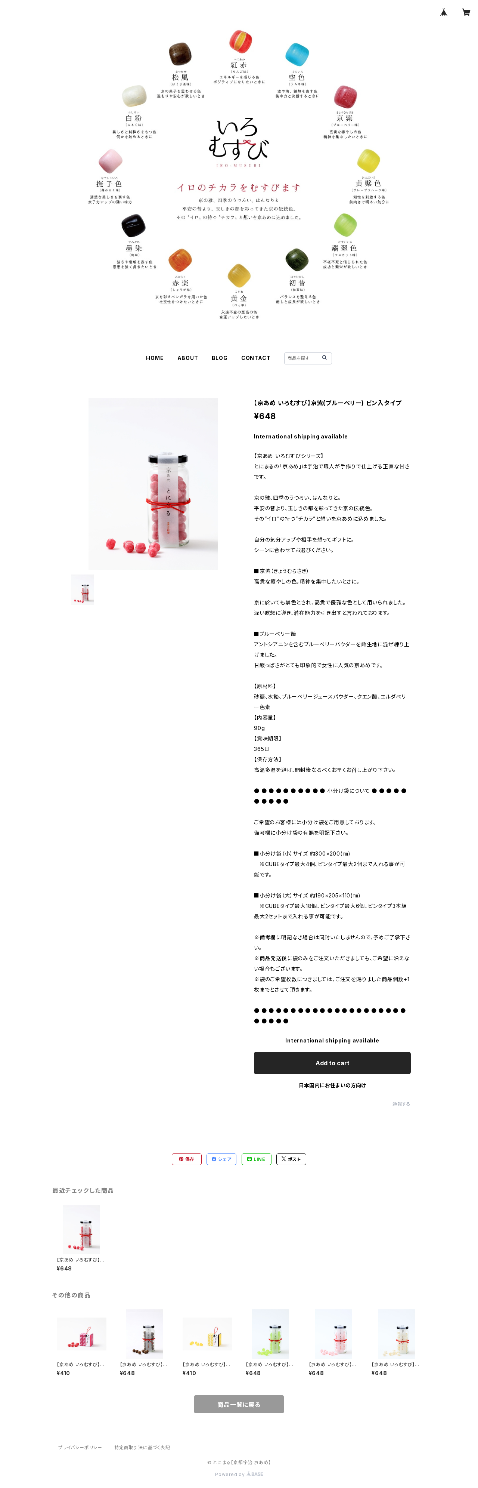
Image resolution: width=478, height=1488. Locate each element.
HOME (155, 358)
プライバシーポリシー (80, 1447)
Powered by (239, 1474)
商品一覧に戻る (239, 1404)
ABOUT (187, 358)
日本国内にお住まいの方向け (332, 1085)
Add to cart (333, 1063)
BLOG (220, 358)
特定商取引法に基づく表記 (142, 1447)
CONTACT (256, 358)
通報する (401, 1104)
